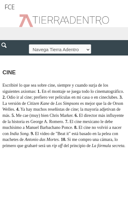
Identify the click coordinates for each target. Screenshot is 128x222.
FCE (10, 7)
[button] (6, 59)
